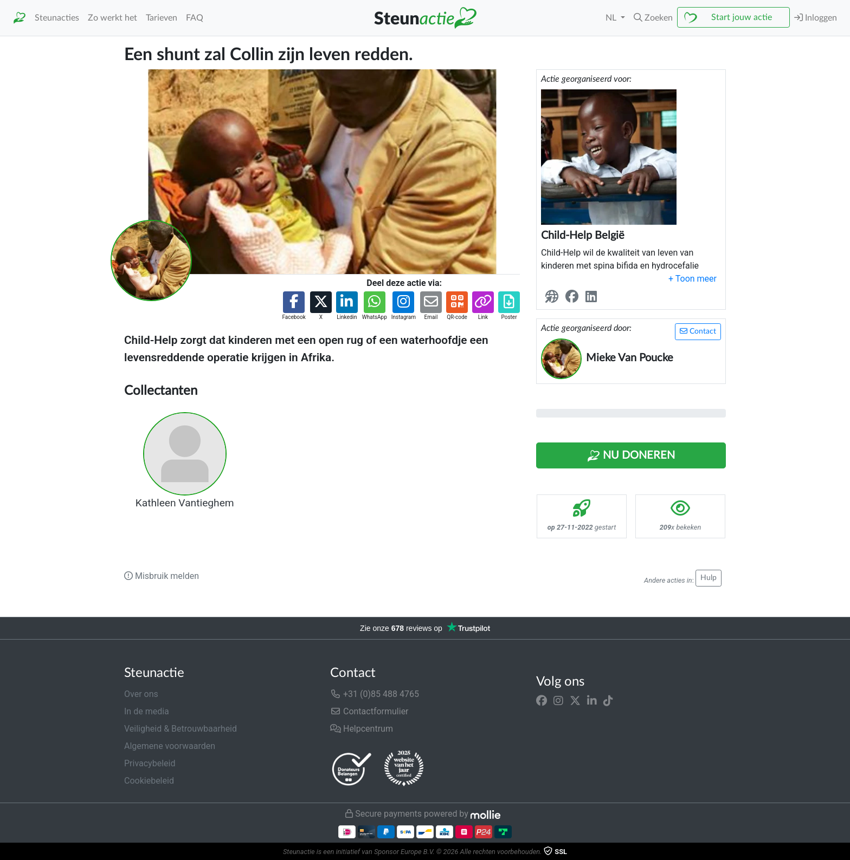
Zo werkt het (112, 18)
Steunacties (57, 18)
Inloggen (815, 17)
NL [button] (612, 18)
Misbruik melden (161, 576)
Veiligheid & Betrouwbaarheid (180, 729)
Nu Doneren (631, 455)
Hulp (708, 578)
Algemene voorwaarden (169, 746)
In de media (146, 711)
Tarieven (161, 18)
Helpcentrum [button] (361, 729)
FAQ (194, 18)
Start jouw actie (741, 17)
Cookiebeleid (149, 781)
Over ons (141, 694)
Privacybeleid (149, 763)
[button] (653, 18)
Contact (698, 331)
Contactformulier (369, 711)
